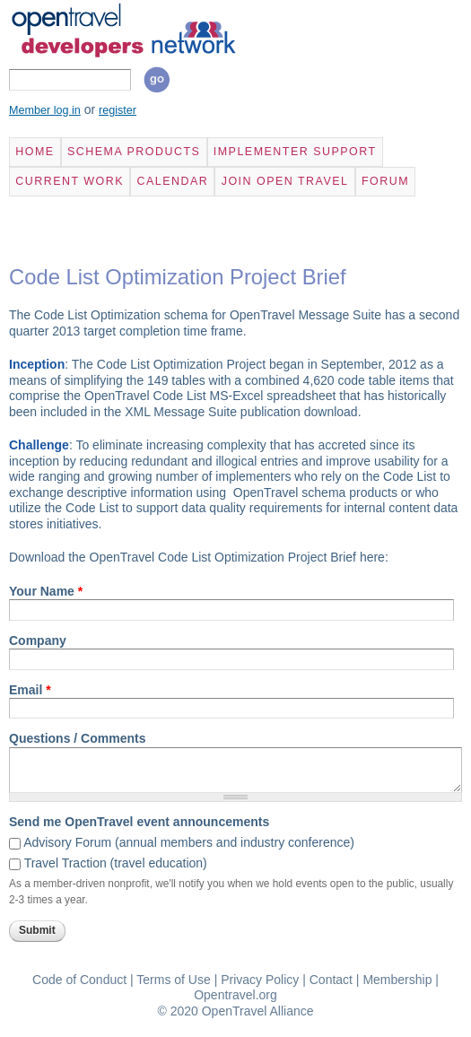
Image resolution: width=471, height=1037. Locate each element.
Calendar (172, 181)
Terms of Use (173, 979)
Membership (397, 979)
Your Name (46, 591)
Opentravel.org (235, 995)
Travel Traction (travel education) (115, 863)
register (117, 110)
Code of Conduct (79, 979)
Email (30, 690)
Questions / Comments (77, 738)
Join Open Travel (285, 181)
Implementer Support (295, 151)
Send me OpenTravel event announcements (139, 822)
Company (37, 640)
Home (34, 151)
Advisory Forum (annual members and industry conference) (188, 842)
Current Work (69, 181)
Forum (385, 181)
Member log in (45, 110)
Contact (331, 979)
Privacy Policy (260, 979)
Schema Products (133, 151)
